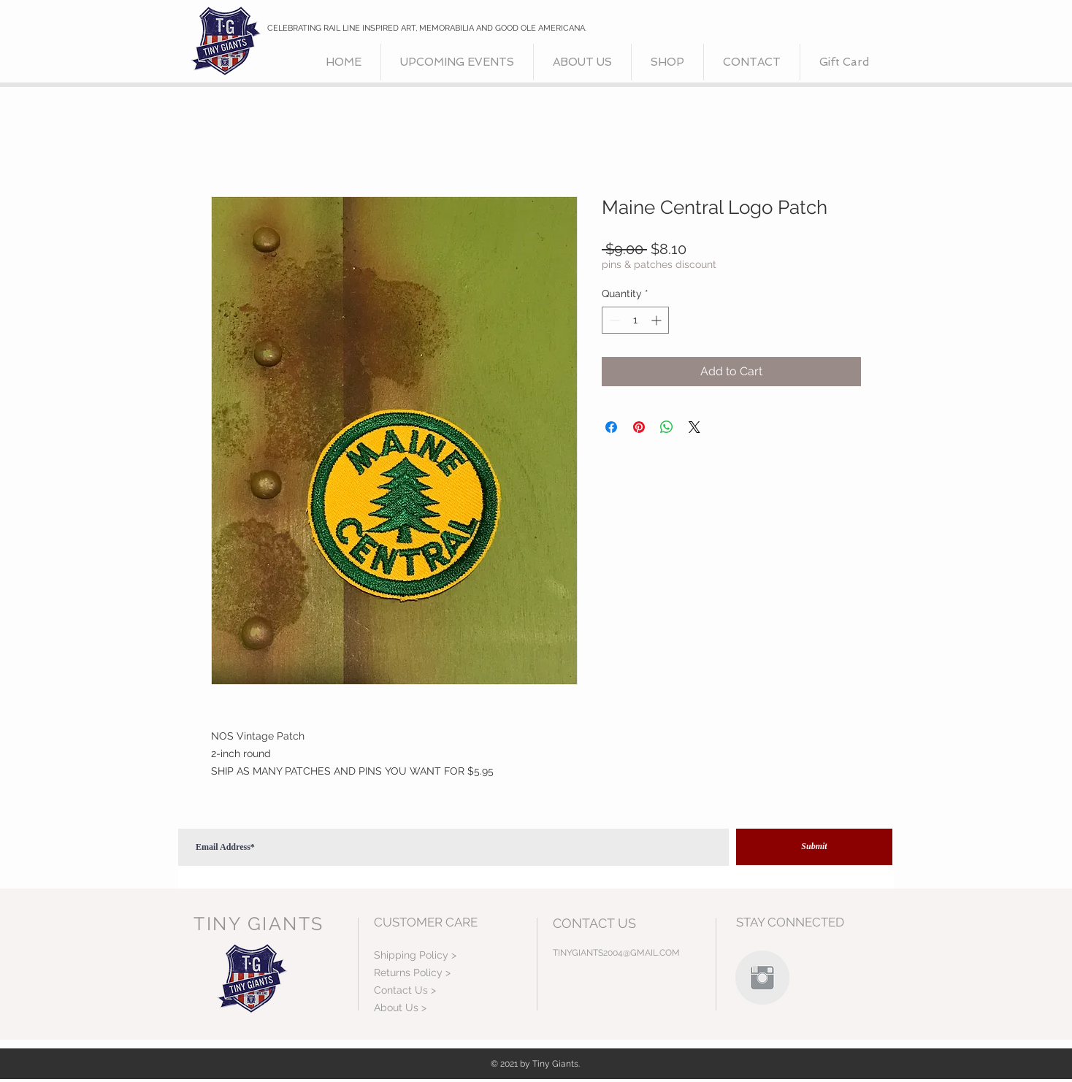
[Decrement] (613, 320)
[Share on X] (694, 427)
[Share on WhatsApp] (666, 427)
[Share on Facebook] (611, 427)
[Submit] (814, 847)
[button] (667, 62)
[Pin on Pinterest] (639, 427)
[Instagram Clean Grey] (762, 978)
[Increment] (657, 320)
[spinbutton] (635, 320)
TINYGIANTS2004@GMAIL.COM (616, 953)
